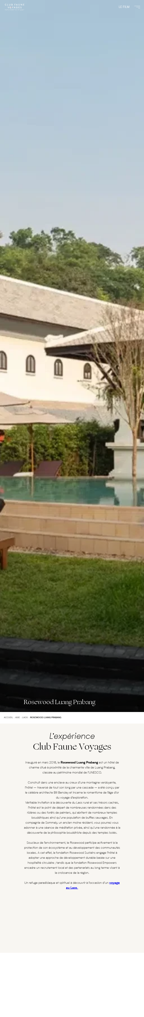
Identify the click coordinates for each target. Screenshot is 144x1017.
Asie (17, 718)
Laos (25, 718)
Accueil (8, 718)
